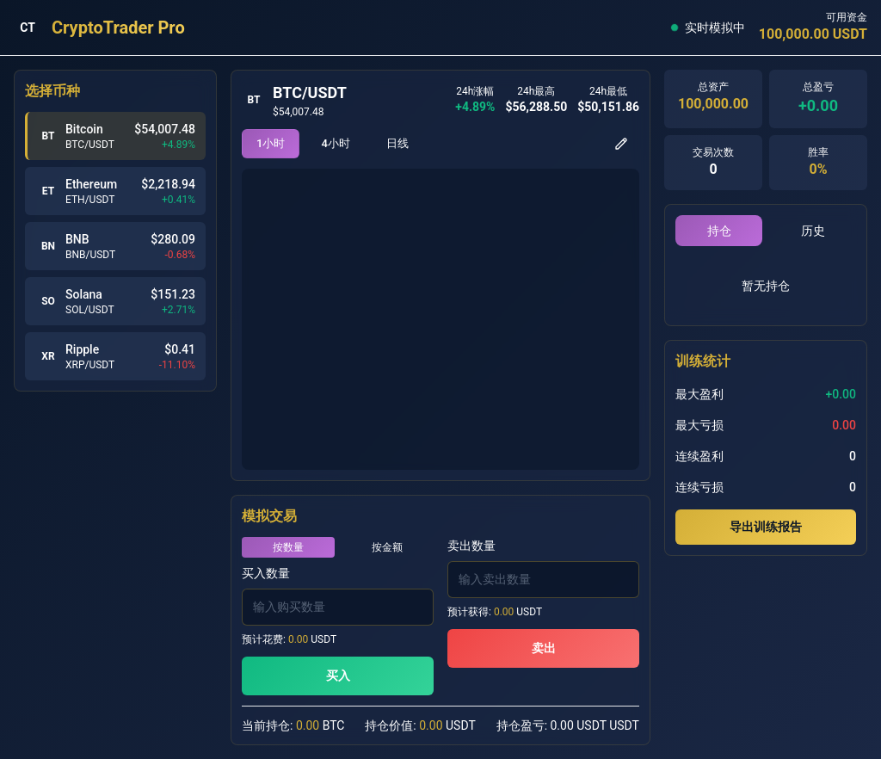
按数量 (288, 547)
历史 (813, 231)
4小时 (335, 143)
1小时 (270, 143)
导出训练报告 (766, 527)
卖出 (544, 648)
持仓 (719, 231)
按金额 (387, 547)
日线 (397, 143)
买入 (338, 675)
